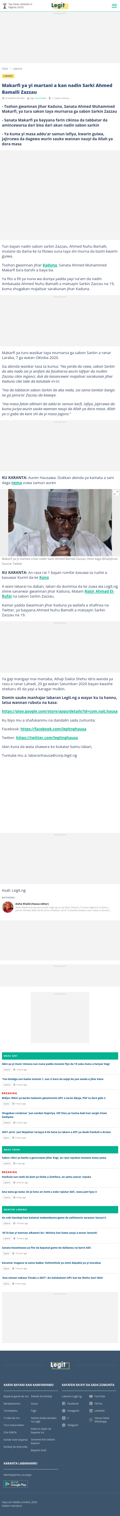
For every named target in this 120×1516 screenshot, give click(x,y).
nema (16, 482)
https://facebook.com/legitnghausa (53, 728)
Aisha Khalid (40, 98)
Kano (44, 577)
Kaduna (50, 265)
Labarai (17, 68)
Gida (5, 68)
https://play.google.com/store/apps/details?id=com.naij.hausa (60, 711)
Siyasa (6, 1103)
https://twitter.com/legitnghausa (47, 737)
